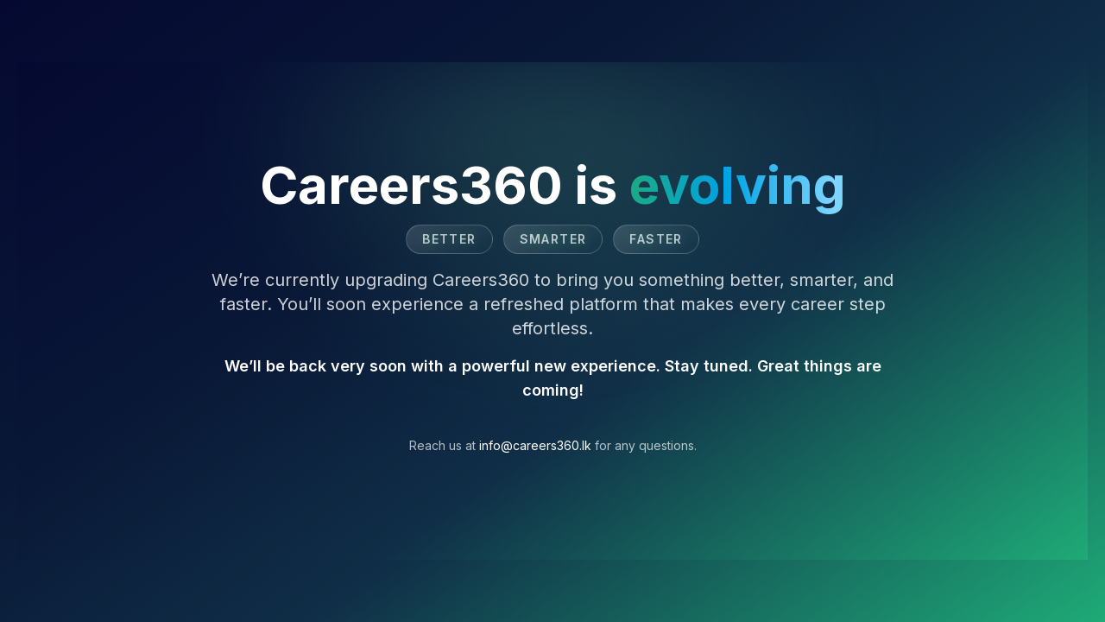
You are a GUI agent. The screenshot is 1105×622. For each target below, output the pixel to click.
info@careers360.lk (535, 445)
